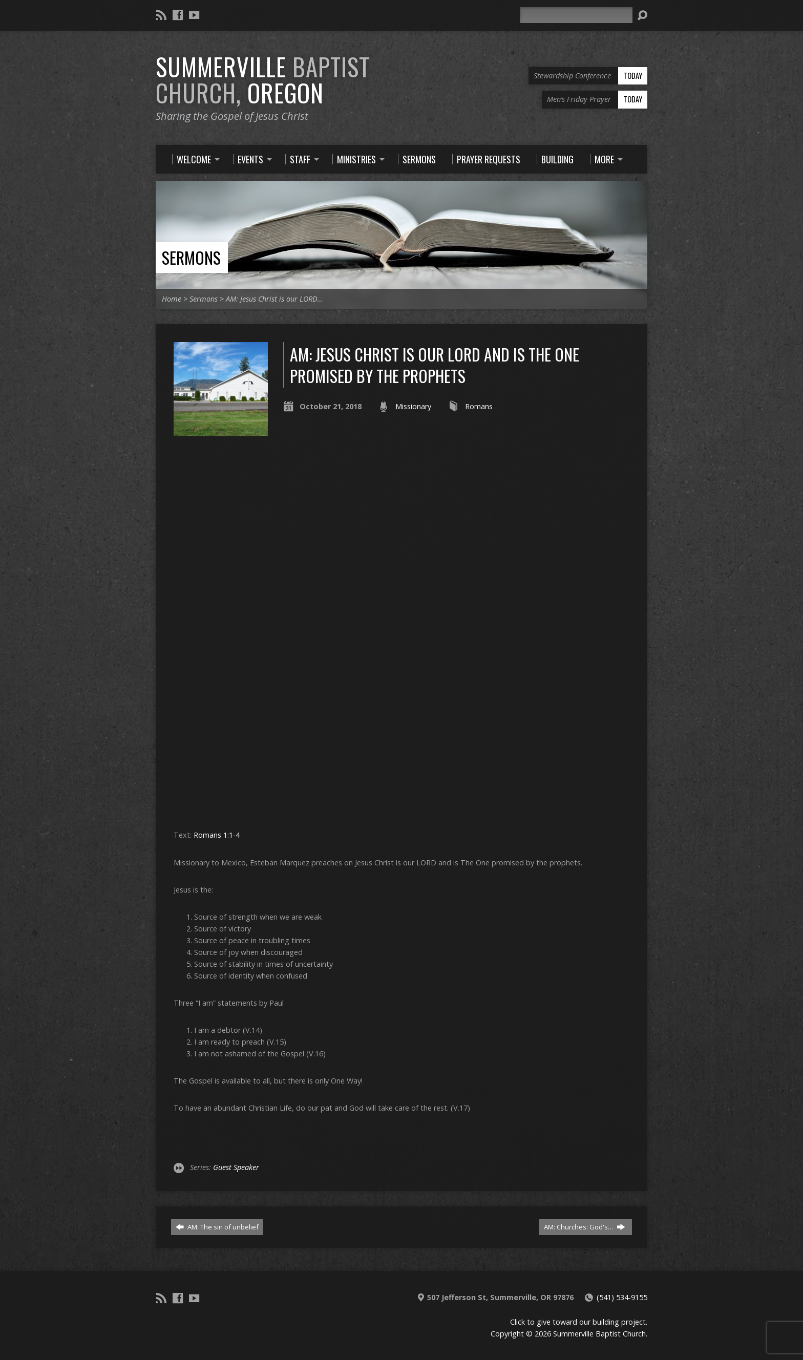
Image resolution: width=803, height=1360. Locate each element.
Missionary (413, 406)
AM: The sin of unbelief (217, 1226)
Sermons (191, 257)
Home (171, 299)
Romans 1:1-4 (217, 835)
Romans (479, 406)
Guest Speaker (236, 1167)
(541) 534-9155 (622, 1297)
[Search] (576, 15)
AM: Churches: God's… (584, 1226)
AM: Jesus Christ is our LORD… (274, 299)
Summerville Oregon (263, 80)
